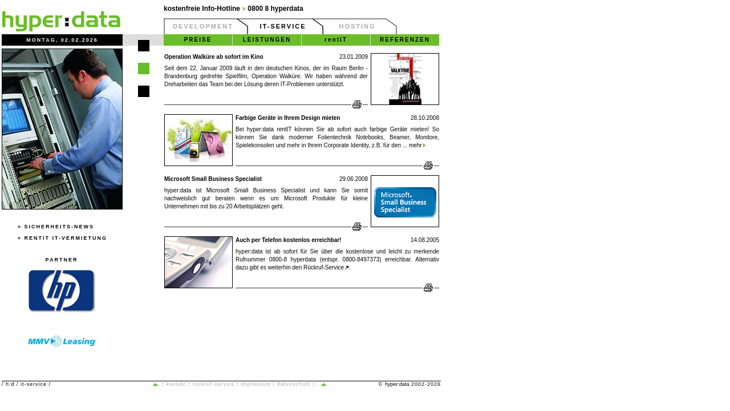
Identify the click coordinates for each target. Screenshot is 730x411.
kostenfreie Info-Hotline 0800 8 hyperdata (233, 9)
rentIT (336, 40)
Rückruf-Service (326, 267)
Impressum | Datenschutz (276, 384)
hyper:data (397, 384)
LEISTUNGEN (267, 40)
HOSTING (357, 26)
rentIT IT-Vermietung (66, 238)
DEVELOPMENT (203, 26)
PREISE (198, 40)
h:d (10, 384)
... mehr (413, 145)
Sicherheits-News (60, 226)
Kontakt (176, 384)
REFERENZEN (405, 40)
